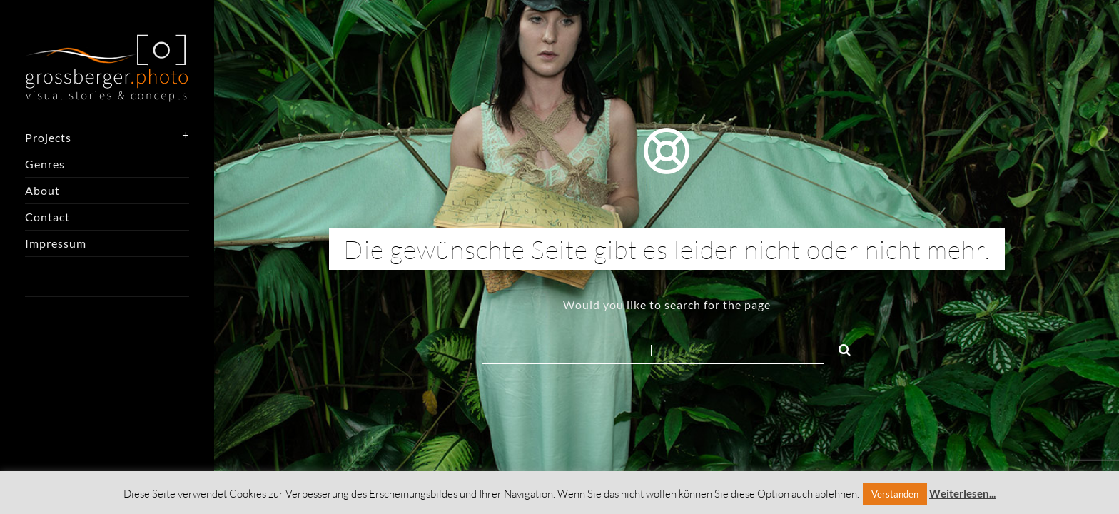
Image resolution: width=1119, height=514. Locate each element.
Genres (45, 164)
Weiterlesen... (962, 493)
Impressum (55, 243)
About (42, 190)
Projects (48, 137)
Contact (47, 216)
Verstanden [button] (894, 494)
